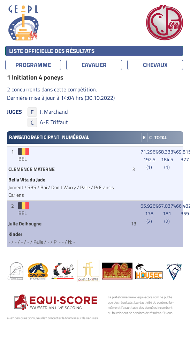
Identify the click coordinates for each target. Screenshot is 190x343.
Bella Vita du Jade (27, 180)
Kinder (15, 234)
